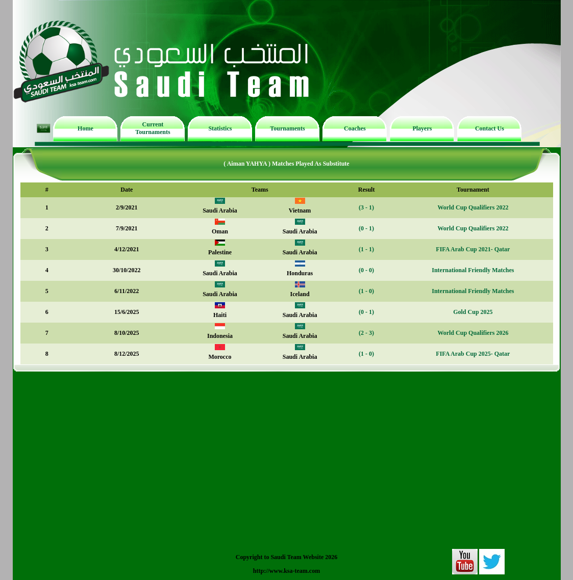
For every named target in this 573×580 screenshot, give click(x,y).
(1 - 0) (366, 291)
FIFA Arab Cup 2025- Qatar (473, 353)
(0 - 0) (366, 270)
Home (85, 128)
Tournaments (287, 128)
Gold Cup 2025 (472, 311)
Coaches (355, 128)
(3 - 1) (366, 207)
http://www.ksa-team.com (286, 570)
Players (422, 128)
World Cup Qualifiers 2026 (472, 332)
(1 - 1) (366, 249)
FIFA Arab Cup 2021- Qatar (473, 249)
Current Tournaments (152, 128)
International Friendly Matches (473, 270)
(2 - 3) (366, 332)
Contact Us (489, 128)
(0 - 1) (366, 228)
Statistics (220, 128)
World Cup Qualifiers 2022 (472, 207)
